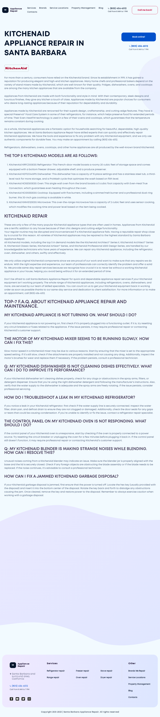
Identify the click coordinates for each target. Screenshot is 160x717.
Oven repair (81, 678)
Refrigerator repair (56, 671)
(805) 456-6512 (118, 8)
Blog (101, 8)
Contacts (32, 12)
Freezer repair (82, 671)
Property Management (83, 8)
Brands (43, 8)
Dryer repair (106, 678)
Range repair (53, 678)
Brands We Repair (136, 671)
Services (31, 8)
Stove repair (106, 671)
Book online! (138, 37)
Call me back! (145, 10)
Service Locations (59, 8)
